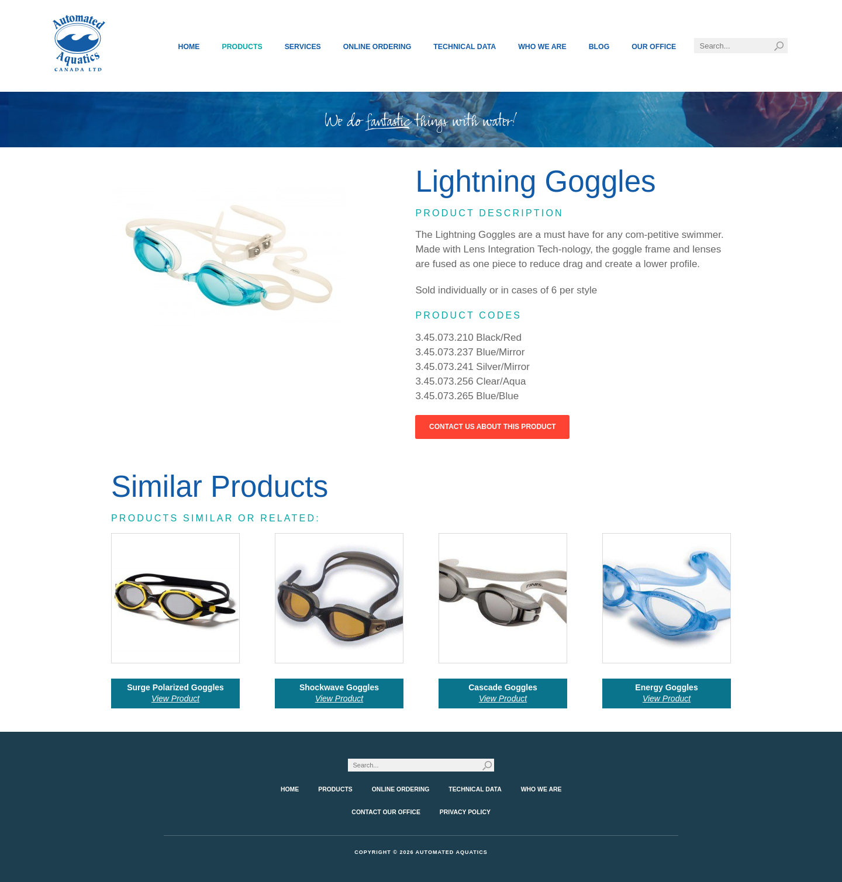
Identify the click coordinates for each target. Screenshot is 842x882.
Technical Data (464, 47)
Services (303, 47)
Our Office (654, 47)
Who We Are (542, 47)
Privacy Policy (465, 812)
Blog (599, 47)
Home (189, 47)
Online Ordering (377, 47)
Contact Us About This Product (492, 427)
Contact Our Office (385, 812)
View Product (175, 698)
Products (242, 47)
